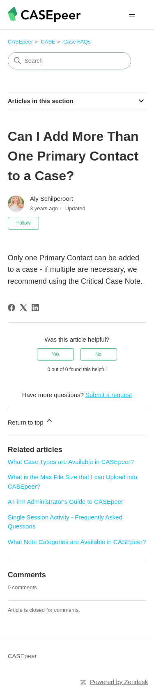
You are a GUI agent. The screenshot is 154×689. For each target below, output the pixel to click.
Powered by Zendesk (119, 681)
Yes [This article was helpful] (56, 354)
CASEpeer (20, 42)
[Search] (69, 61)
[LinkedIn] (35, 307)
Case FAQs (76, 42)
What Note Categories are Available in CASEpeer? (77, 541)
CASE (48, 42)
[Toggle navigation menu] (131, 14)
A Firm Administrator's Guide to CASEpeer (65, 501)
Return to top (30, 421)
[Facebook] (11, 307)
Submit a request (108, 394)
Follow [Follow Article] (23, 223)
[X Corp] (23, 307)
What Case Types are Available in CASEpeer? (71, 461)
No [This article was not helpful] (98, 354)
